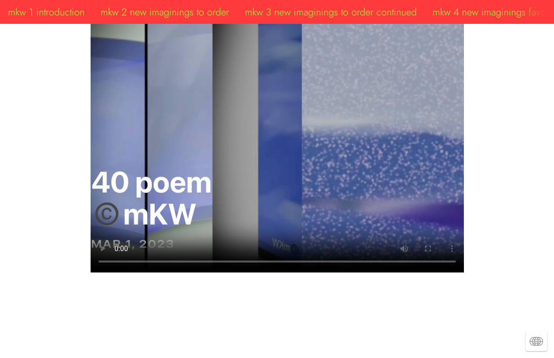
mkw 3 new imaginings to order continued (331, 12)
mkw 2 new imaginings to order (165, 12)
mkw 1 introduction (46, 12)
